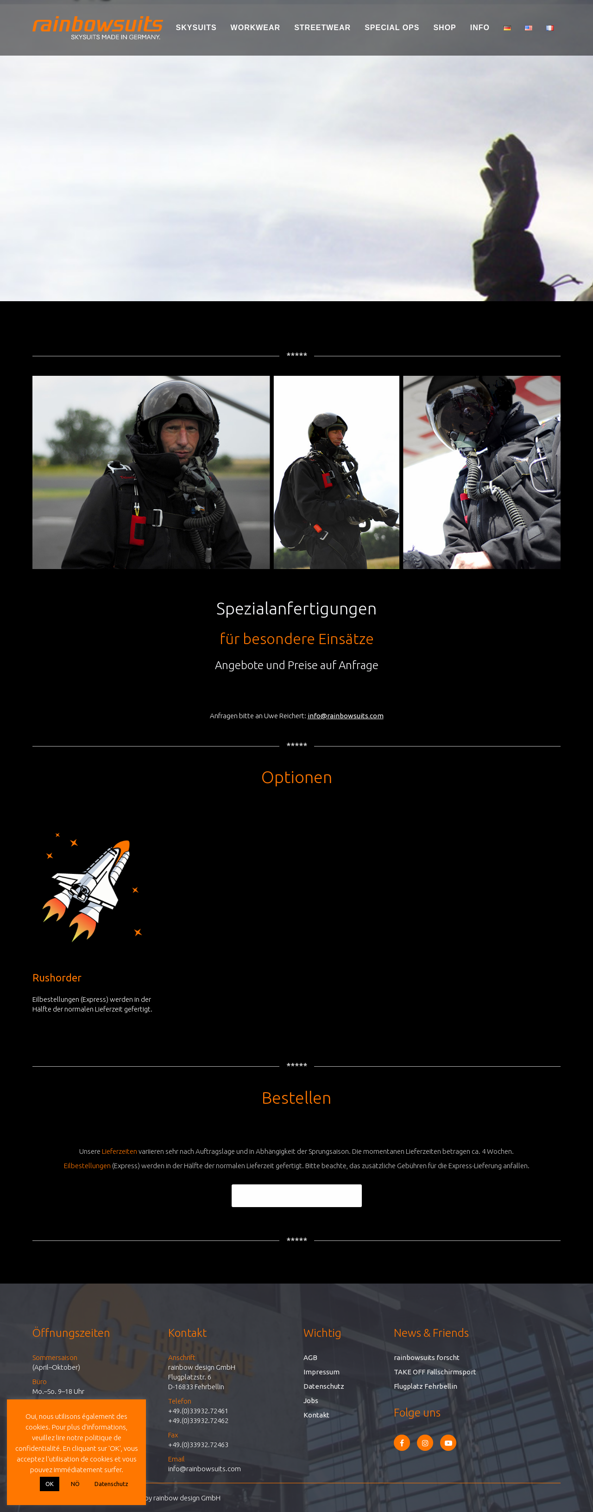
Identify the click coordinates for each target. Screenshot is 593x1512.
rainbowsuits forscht (427, 1357)
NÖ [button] (75, 1483)
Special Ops (392, 28)
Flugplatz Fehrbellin (425, 1386)
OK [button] (49, 1483)
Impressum (321, 1372)
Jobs (310, 1400)
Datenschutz (323, 1386)
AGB (310, 1357)
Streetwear (322, 28)
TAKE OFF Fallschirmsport (435, 1372)
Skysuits (196, 28)
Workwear (256, 28)
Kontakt (316, 1415)
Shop (444, 28)
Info (480, 28)
